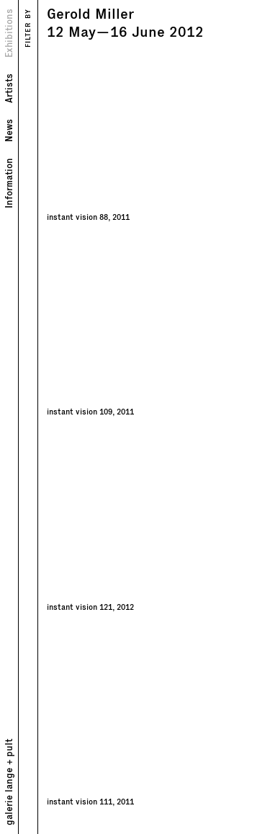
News (8, 130)
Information (8, 183)
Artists (8, 88)
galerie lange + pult (8, 782)
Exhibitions (8, 33)
